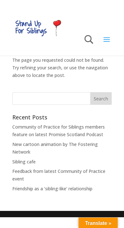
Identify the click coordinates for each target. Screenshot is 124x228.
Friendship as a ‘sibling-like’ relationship (53, 189)
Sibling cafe (24, 162)
